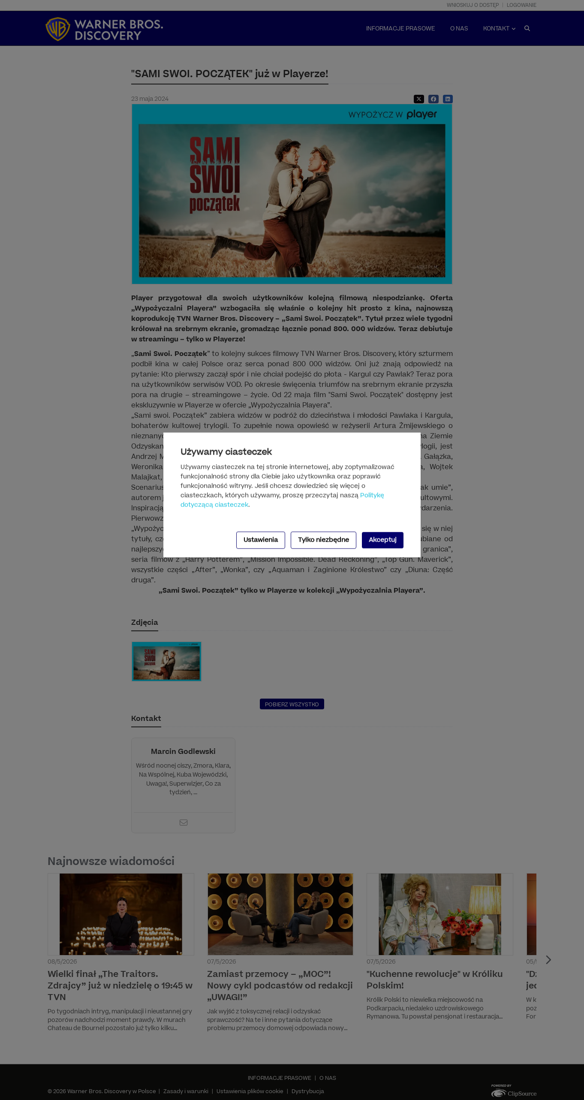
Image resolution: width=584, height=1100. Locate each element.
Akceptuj (383, 539)
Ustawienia (261, 539)
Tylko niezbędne (323, 539)
